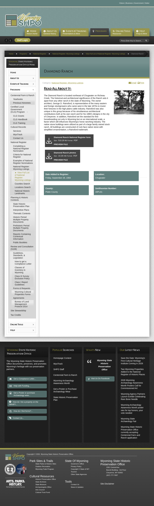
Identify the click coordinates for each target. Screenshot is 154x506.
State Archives (40, 482)
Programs (101, 31)
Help (142, 31)
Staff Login (22, 40)
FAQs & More (141, 34)
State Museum (40, 484)
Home (33, 31)
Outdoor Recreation (42, 466)
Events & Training (76, 31)
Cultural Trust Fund (42, 492)
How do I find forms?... (21, 412)
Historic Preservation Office (45, 479)
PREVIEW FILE (61, 145)
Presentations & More (71, 34)
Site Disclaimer (107, 484)
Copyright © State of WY (80, 469)
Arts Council (39, 490)
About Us (52, 31)
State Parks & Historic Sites (45, 464)
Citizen (121, 3)
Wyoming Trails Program (44, 469)
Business (129, 3)
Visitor (147, 3)
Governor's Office (77, 464)
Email (132, 82)
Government (138, 3)
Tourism (74, 472)
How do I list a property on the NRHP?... (23, 403)
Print (141, 82)
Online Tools (123, 31)
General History (49, 34)
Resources (117, 34)
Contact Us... (16, 419)
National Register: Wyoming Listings (67, 83)
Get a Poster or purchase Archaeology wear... (22, 394)
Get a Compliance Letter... (22, 379)
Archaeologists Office (43, 487)
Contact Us (75, 484)
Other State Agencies (79, 474)
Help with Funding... (19, 386)
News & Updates (77, 487)
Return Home (32, 34)
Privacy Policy (76, 466)
